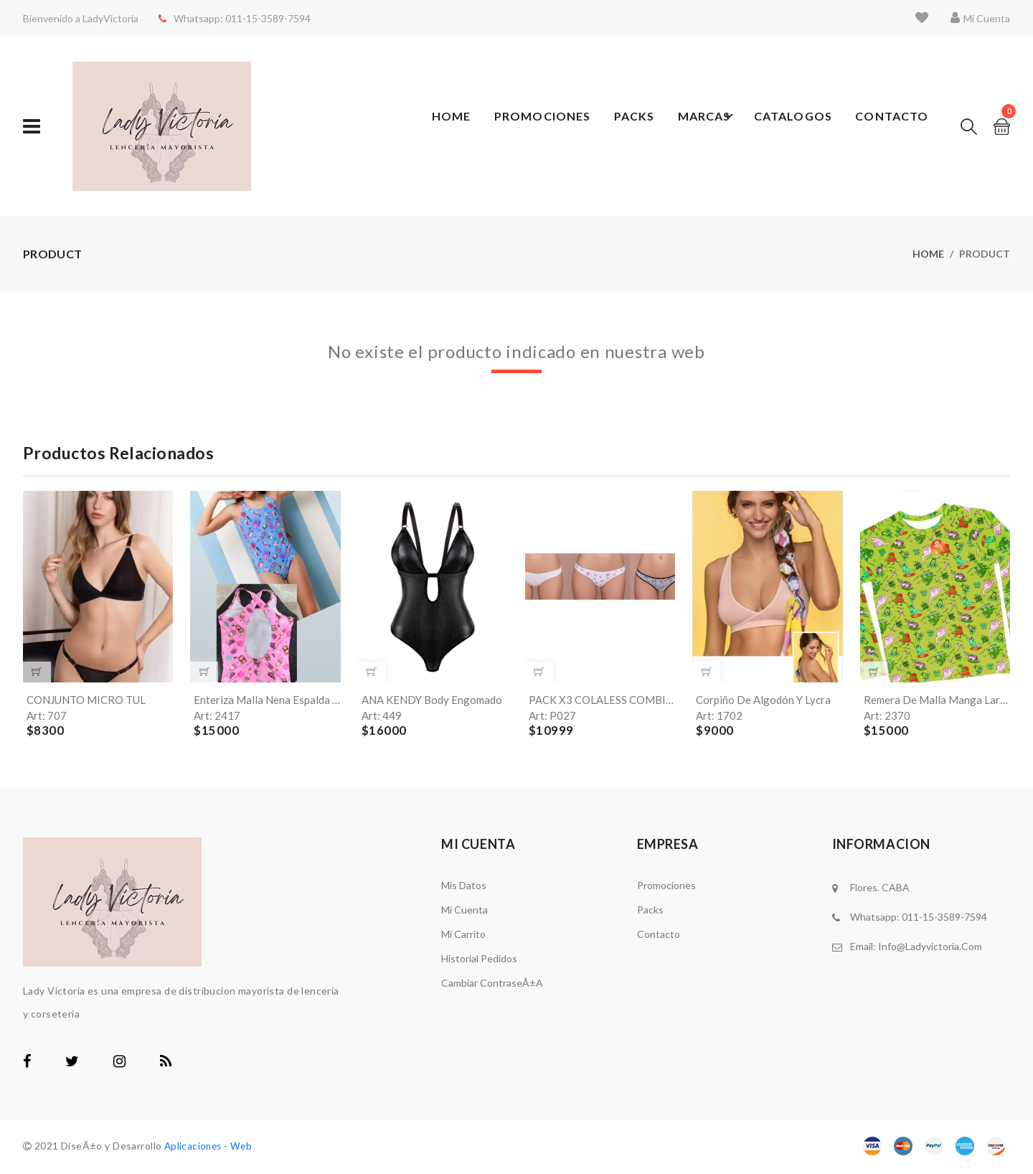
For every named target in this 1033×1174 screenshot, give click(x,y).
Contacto (886, 126)
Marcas (702, 126)
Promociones (538, 126)
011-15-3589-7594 (262, 18)
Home (445, 126)
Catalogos (790, 126)
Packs (632, 126)
